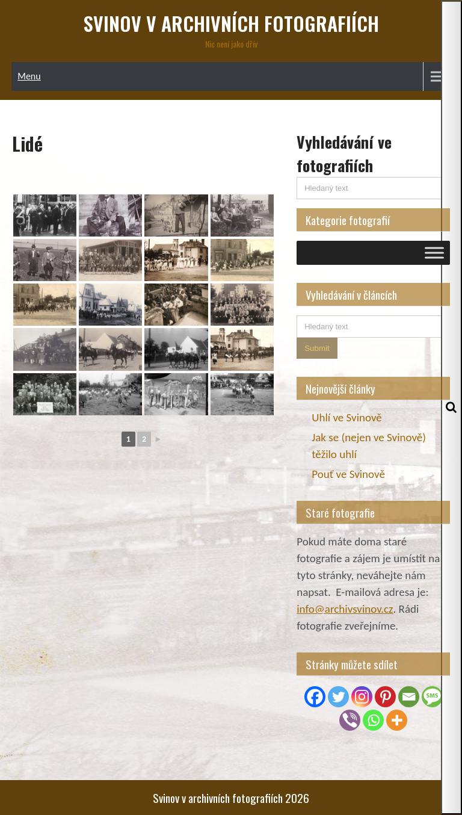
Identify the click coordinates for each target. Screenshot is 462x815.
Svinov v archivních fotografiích (231, 23)
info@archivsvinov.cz (345, 609)
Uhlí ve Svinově (347, 417)
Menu (28, 76)
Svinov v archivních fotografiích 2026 (231, 797)
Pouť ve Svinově (348, 474)
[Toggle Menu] (434, 252)
